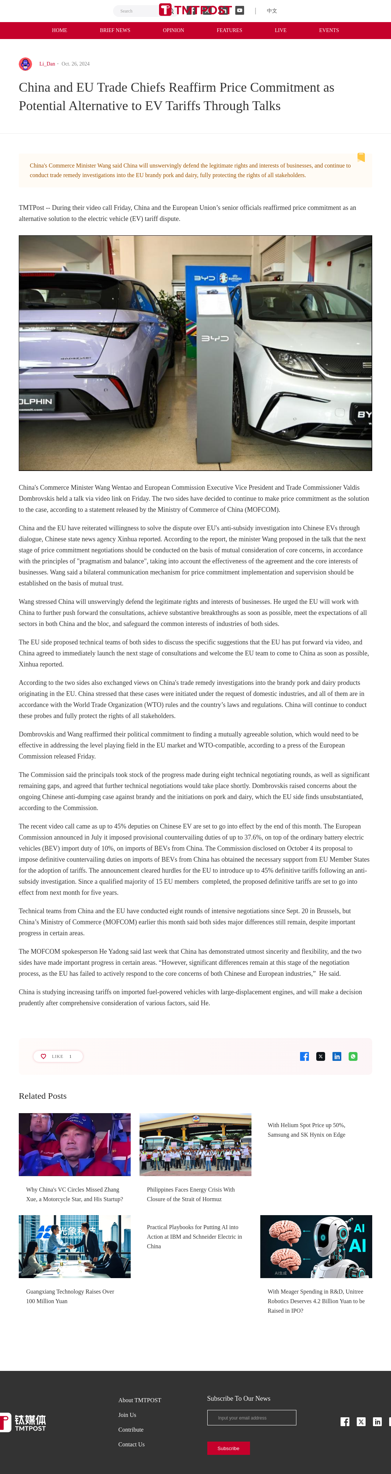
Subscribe (228, 1448)
